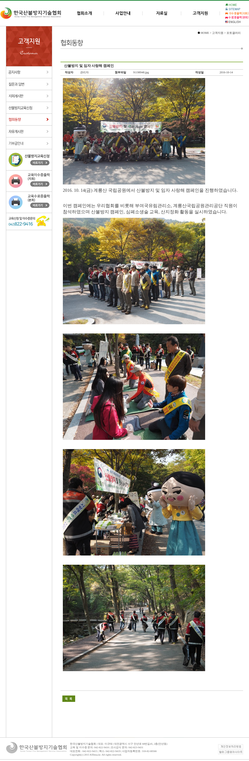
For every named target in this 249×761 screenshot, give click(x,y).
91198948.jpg (141, 72)
